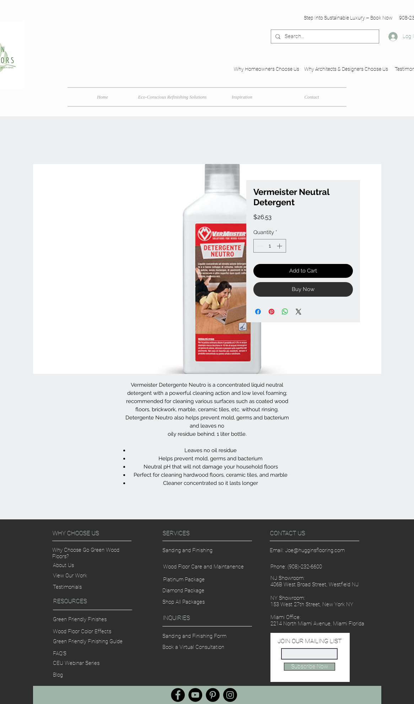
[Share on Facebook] (258, 311)
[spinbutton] (269, 246)
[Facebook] (178, 695)
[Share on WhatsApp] (285, 311)
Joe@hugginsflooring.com (315, 550)
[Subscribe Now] (309, 667)
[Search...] (324, 36)
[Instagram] (230, 695)
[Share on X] (298, 311)
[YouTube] (195, 695)
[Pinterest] (213, 695)
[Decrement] (259, 246)
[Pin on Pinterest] (271, 311)
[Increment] (280, 246)
